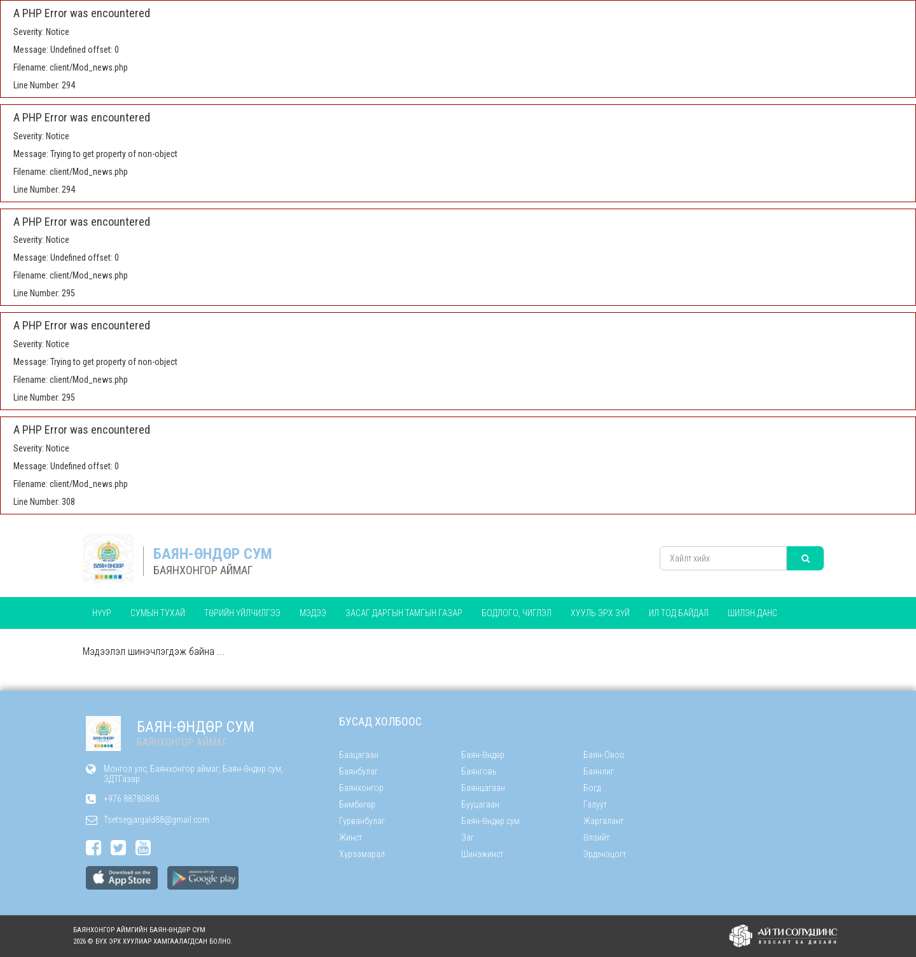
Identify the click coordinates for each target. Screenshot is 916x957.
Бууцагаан (480, 804)
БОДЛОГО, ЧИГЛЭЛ (517, 613)
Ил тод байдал (679, 613)
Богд (591, 788)
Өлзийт (596, 837)
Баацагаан (358, 755)
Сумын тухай (157, 613)
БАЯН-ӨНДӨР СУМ (212, 554)
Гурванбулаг (362, 821)
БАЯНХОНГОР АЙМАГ (203, 570)
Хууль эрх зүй (600, 613)
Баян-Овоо (604, 755)
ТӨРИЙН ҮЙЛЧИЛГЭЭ (242, 613)
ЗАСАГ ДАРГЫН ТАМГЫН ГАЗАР (403, 613)
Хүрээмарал (362, 854)
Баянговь (479, 771)
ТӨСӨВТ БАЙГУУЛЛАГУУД (140, 645)
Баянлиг (598, 771)
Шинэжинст (482, 854)
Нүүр (101, 613)
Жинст (350, 837)
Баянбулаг (358, 771)
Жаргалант (603, 821)
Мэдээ (313, 613)
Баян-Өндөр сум (490, 821)
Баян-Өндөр (482, 755)
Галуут (595, 804)
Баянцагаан (483, 788)
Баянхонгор (361, 788)
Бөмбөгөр (357, 804)
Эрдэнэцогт (604, 854)
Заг (467, 837)
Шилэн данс (752, 613)
